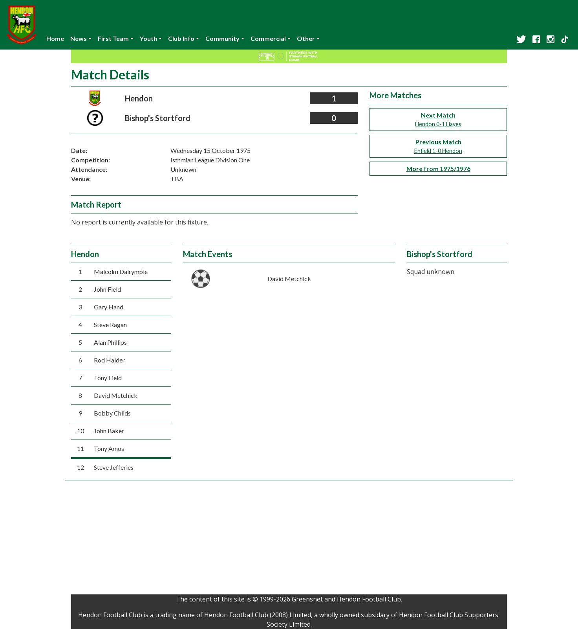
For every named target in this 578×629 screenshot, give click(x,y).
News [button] (78, 38)
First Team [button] (113, 38)
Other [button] (306, 38)
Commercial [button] (268, 38)
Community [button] (222, 38)
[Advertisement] (289, 539)
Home (55, 38)
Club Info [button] (181, 38)
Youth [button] (148, 38)
